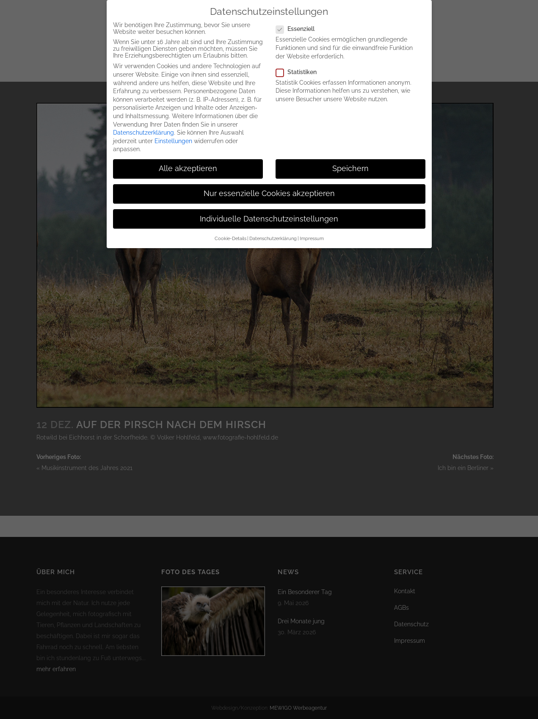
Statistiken (300, 69)
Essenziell (299, 26)
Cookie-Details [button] (230, 235)
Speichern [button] (350, 166)
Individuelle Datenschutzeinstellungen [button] (269, 216)
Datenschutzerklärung (143, 130)
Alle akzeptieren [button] (188, 166)
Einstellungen (173, 138)
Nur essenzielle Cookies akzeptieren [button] (269, 191)
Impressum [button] (312, 235)
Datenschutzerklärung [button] (273, 235)
